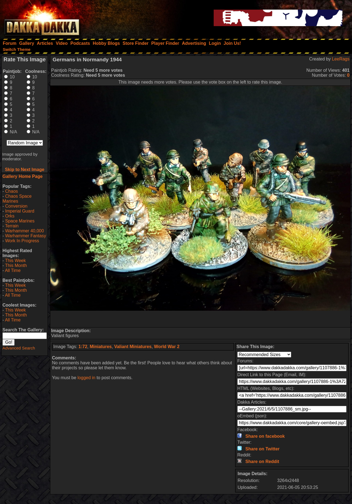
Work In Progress (22, 240)
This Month (16, 265)
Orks (10, 216)
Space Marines (20, 221)
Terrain (11, 226)
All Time (13, 270)
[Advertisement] (200, 319)
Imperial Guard (19, 211)
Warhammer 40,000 (24, 230)
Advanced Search (18, 348)
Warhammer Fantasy (25, 235)
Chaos (11, 191)
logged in (86, 377)
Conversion (16, 206)
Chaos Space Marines (17, 198)
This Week (15, 260)
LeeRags (341, 59)
